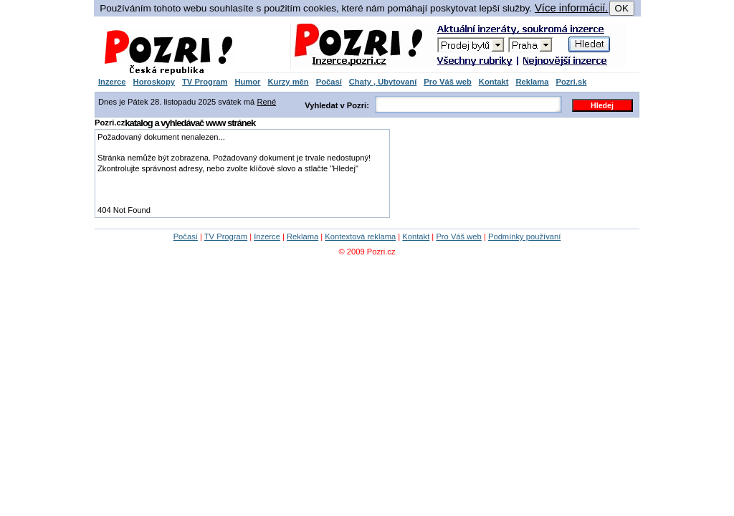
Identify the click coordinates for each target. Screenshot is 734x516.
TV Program (204, 81)
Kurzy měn (287, 81)
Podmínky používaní (524, 236)
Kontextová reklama (360, 236)
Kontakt (494, 81)
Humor (247, 81)
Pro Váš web (448, 81)
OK (622, 8)
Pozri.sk (571, 81)
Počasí (329, 81)
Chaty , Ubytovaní (383, 81)
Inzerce (112, 81)
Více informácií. (572, 8)
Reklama (531, 81)
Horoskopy (154, 81)
